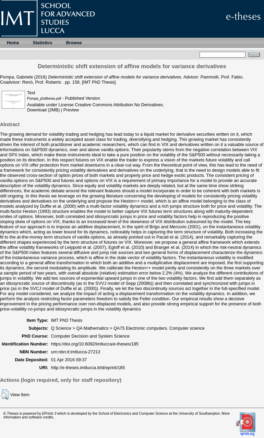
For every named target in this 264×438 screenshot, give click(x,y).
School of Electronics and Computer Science (133, 413)
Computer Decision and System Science (90, 336)
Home (13, 42)
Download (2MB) (43, 109)
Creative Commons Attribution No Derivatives (119, 104)
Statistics (42, 42)
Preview (71, 109)
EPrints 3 (49, 413)
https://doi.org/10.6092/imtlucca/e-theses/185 (95, 343)
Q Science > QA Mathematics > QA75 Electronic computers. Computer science (128, 328)
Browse (74, 42)
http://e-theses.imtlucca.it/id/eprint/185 (88, 367)
